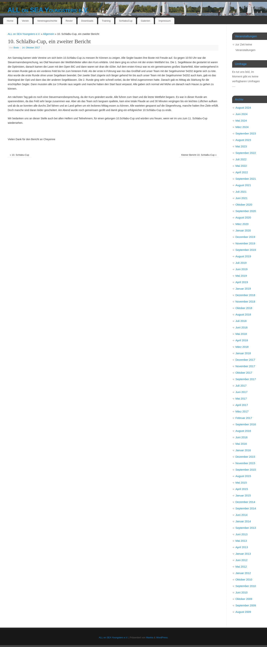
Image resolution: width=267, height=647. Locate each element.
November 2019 (245, 243)
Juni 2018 (241, 327)
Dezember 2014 (245, 501)
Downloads (87, 20)
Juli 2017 (241, 385)
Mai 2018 (241, 333)
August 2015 (243, 476)
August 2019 (243, 256)
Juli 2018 (241, 320)
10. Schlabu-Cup (19, 155)
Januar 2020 (243, 230)
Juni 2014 (241, 514)
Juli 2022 (241, 159)
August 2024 (243, 107)
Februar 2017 (243, 417)
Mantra (149, 637)
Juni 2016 (241, 437)
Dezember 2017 (245, 359)
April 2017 (241, 405)
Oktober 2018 (243, 308)
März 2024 (242, 127)
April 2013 (241, 547)
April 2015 (241, 489)
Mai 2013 (241, 540)
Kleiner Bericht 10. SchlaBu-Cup (198, 155)
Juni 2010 (241, 592)
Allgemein (48, 34)
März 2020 (242, 224)
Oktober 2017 (243, 372)
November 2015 (245, 463)
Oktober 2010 (243, 579)
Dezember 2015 (245, 456)
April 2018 (241, 340)
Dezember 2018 (245, 295)
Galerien (145, 20)
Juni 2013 (241, 534)
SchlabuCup (125, 20)
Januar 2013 (243, 553)
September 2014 (245, 508)
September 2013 (245, 527)
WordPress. (162, 637)
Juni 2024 (241, 114)
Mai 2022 (241, 165)
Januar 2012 (243, 573)
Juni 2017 (241, 392)
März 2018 (242, 346)
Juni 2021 (241, 198)
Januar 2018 (243, 353)
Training (106, 20)
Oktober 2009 (243, 598)
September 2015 (245, 469)
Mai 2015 (241, 482)
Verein (25, 20)
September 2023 (245, 133)
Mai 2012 (241, 566)
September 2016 (245, 424)
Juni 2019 (241, 269)
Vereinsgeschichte (47, 20)
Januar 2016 (243, 450)
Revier (69, 20)
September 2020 (245, 211)
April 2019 (241, 282)
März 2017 (242, 411)
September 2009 (245, 605)
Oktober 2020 (243, 204)
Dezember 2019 (245, 236)
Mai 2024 (241, 120)
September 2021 (245, 178)
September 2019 (245, 249)
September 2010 (245, 586)
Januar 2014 (243, 521)
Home (10, 20)
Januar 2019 (243, 288)
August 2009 (243, 611)
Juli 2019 (241, 262)
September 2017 (245, 379)
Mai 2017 (241, 398)
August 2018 (243, 314)
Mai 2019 (241, 275)
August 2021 (243, 185)
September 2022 (245, 152)
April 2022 (241, 172)
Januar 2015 (243, 495)
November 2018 (245, 301)
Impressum (165, 20)
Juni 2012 (241, 560)
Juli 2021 (241, 191)
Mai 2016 (241, 443)
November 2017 (245, 366)
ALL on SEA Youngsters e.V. (48, 10)
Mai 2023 (241, 146)
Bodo (16, 47)
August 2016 (243, 430)
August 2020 (243, 217)
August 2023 (243, 139)
